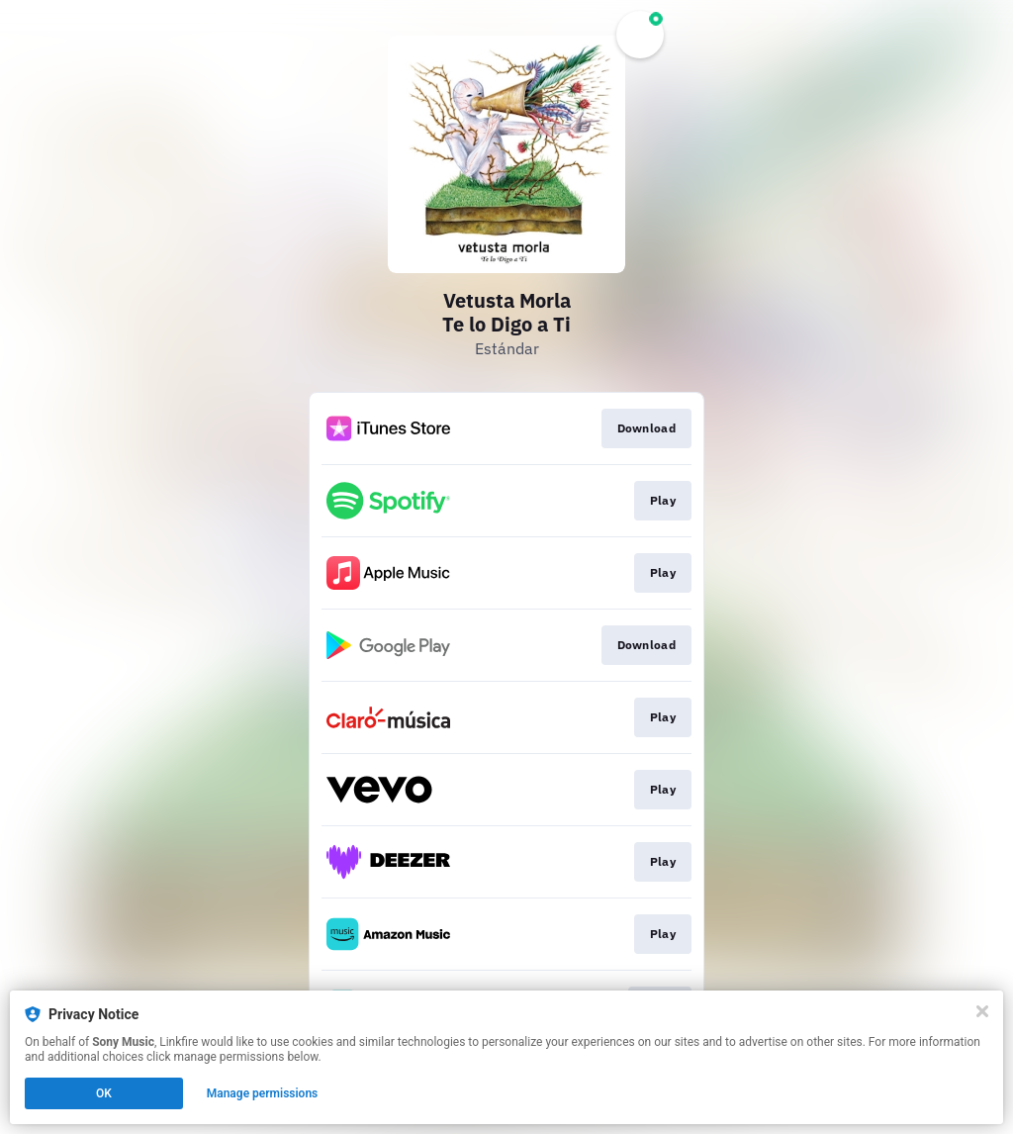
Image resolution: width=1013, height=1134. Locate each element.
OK (104, 1093)
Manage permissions (263, 1093)
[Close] (982, 1011)
